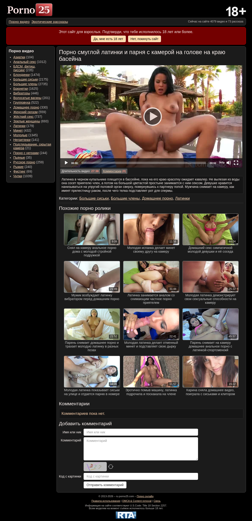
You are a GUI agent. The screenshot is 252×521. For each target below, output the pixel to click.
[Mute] (229, 163)
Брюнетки (20, 88)
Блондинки (21, 75)
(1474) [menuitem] (26, 75)
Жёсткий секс (23, 116)
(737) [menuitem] (27, 116)
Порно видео (19, 22)
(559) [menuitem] (29, 112)
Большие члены (25, 84)
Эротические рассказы (50, 22)
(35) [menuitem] (22, 157)
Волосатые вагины (27, 98)
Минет (18, 130)
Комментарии (112, 171)
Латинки (19, 126)
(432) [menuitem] (22, 130)
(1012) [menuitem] (29, 62)
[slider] (144, 163)
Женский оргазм (25, 112)
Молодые (20, 135)
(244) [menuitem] (30, 153)
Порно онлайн (145, 496)
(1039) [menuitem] (23, 176)
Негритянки (22, 140)
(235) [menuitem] (24, 68)
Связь (157, 500)
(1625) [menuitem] (25, 88)
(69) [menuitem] (22, 171)
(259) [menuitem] (28, 162)
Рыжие (18, 167)
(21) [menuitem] (32, 146)
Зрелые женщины (26, 121)
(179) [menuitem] (23, 126)
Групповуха (21, 102)
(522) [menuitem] (26, 102)
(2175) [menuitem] (30, 79)
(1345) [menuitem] (25, 135)
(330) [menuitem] (30, 107)
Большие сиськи (25, 79)
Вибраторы (21, 93)
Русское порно (24, 162)
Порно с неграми (26, 153)
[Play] (151, 116)
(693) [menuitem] (31, 121)
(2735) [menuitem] (30, 84)
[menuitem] (19, 22)
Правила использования (105, 500)
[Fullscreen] (236, 163)
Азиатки (19, 57)
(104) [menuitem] (23, 57)
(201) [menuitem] (31, 98)
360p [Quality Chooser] (222, 162)
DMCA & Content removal (136, 500)
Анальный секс (24, 62)
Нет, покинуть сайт (145, 39)
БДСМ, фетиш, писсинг (24, 68)
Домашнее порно (26, 107)
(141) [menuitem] (26, 140)
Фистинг (19, 171)
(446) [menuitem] (26, 93)
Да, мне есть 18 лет (108, 39)
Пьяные (19, 157)
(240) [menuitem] (22, 167)
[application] (151, 116)
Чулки (17, 176)
